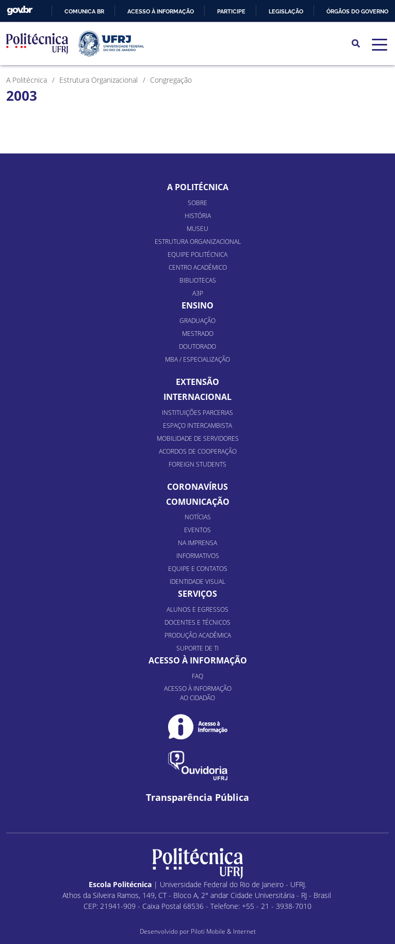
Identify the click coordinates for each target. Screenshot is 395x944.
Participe (231, 11)
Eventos (197, 529)
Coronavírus (197, 486)
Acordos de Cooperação (198, 451)
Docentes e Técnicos (197, 622)
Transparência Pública (197, 797)
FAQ (197, 676)
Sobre (197, 202)
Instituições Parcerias (197, 412)
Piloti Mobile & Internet (223, 931)
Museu (197, 228)
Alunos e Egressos (197, 609)
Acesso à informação (160, 11)
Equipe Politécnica (197, 254)
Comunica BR (84, 11)
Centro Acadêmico (198, 267)
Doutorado (197, 346)
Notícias (198, 517)
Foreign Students (197, 464)
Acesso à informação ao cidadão (198, 693)
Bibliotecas (197, 280)
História (198, 215)
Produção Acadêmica (197, 635)
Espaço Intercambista (197, 425)
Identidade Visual (197, 581)
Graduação (197, 320)
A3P (197, 293)
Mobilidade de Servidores (198, 438)
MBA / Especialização (197, 359)
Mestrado (197, 333)
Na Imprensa (197, 542)
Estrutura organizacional (198, 241)
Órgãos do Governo (357, 11)
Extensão (197, 382)
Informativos (197, 555)
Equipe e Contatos (197, 568)
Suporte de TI (197, 648)
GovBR (19, 11)
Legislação (286, 11)
